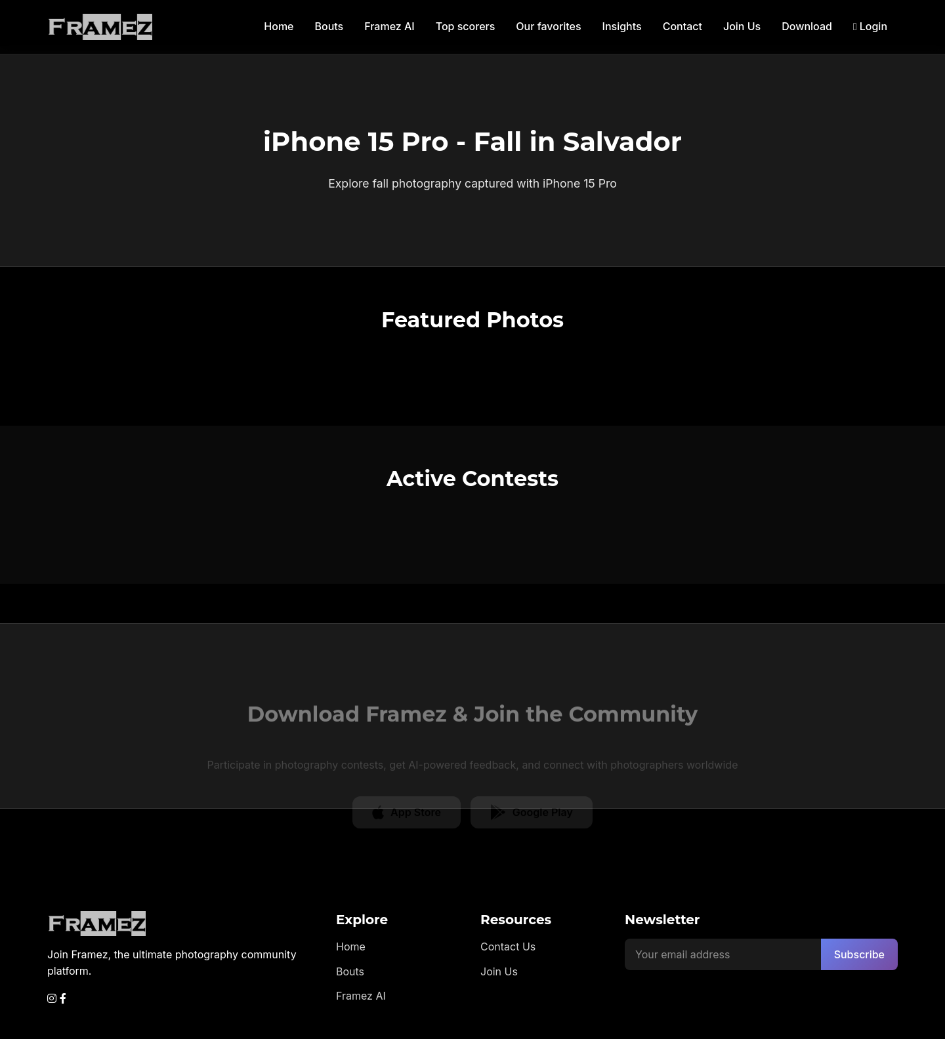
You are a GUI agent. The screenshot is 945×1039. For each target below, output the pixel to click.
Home (278, 26)
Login (870, 26)
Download (807, 26)
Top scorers (465, 26)
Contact (682, 26)
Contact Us (508, 946)
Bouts (329, 26)
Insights (622, 26)
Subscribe (859, 954)
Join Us (742, 26)
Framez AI (389, 26)
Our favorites (548, 26)
